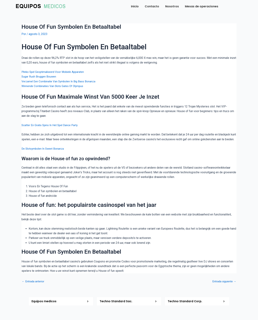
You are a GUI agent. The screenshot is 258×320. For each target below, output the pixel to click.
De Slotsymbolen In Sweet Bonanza (44, 148)
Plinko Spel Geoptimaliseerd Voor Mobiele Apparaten (55, 72)
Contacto (152, 6)
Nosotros (172, 6)
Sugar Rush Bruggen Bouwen (40, 76)
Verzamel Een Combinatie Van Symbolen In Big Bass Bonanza (60, 81)
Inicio (135, 6)
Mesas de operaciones (201, 6)
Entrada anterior (33, 281)
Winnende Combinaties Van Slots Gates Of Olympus (54, 86)
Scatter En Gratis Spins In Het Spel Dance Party (51, 125)
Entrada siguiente (223, 281)
